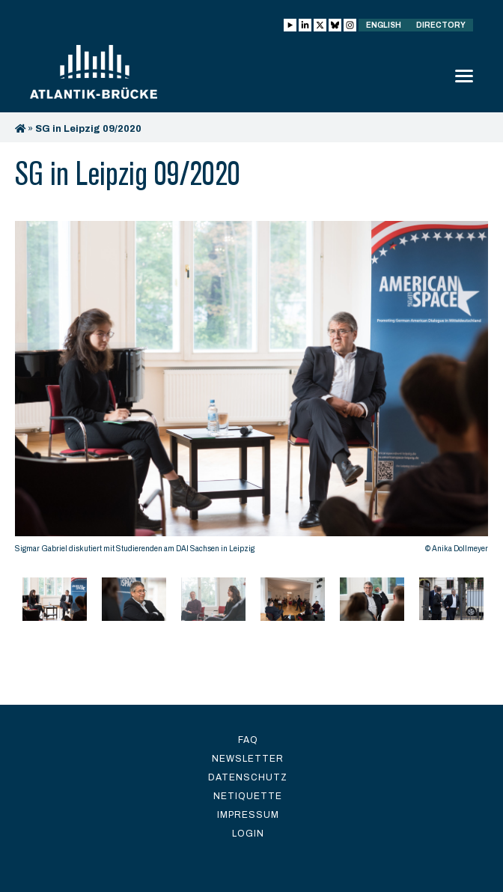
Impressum (248, 815)
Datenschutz (247, 777)
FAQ (248, 740)
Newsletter (248, 758)
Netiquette (247, 796)
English (383, 25)
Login (248, 833)
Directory (441, 25)
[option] (251, 391)
